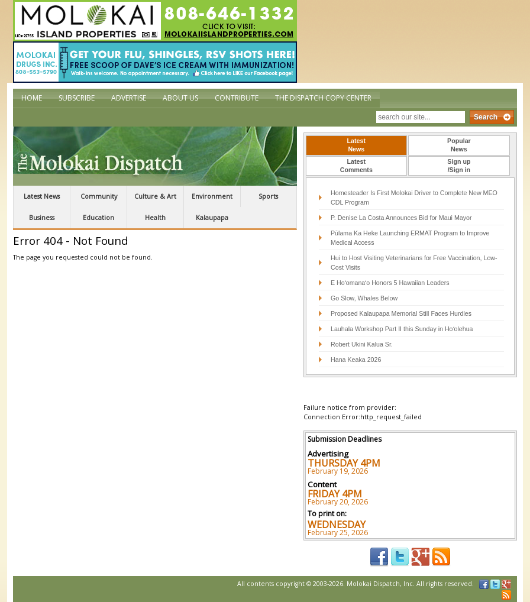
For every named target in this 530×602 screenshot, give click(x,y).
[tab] (356, 145)
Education (98, 217)
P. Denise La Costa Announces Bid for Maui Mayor (401, 217)
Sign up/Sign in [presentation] (458, 165)
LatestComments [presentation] (356, 165)
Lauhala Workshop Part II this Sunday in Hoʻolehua (402, 328)
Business (41, 217)
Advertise (128, 98)
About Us (180, 98)
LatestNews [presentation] (356, 145)
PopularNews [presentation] (459, 145)
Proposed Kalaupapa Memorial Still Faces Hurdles (401, 313)
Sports (268, 196)
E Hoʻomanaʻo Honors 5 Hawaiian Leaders (390, 282)
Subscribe (77, 98)
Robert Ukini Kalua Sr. (362, 344)
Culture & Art (155, 196)
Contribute (236, 98)
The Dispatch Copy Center (323, 98)
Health (155, 217)
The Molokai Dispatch (155, 156)
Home (31, 98)
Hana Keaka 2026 (356, 359)
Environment (212, 196)
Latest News (42, 196)
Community (98, 196)
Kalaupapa (212, 217)
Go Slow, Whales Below (364, 298)
